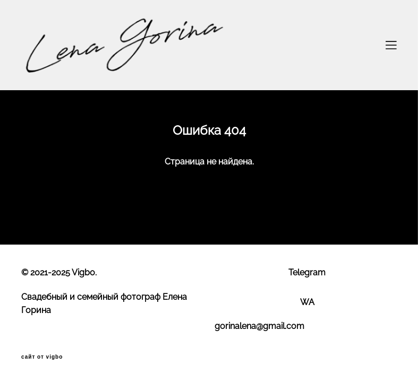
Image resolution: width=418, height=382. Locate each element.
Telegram (307, 272)
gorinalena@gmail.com (259, 326)
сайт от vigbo (42, 357)
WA (307, 302)
